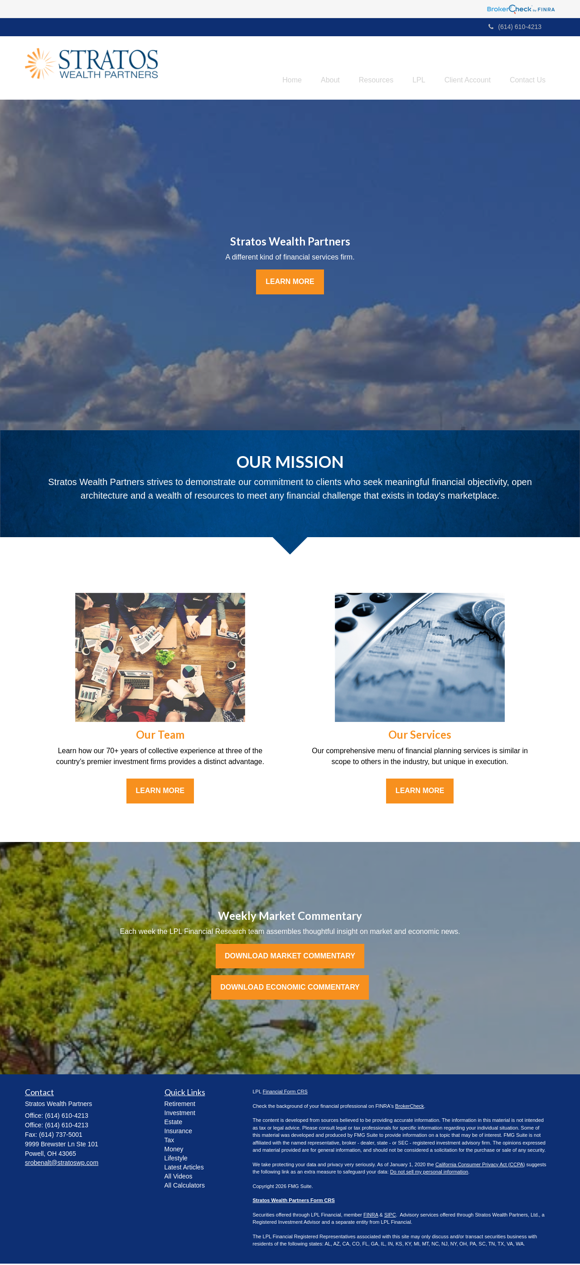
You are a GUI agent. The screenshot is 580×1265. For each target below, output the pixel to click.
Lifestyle (176, 1159)
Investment (179, 1114)
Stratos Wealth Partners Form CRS (294, 1201)
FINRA (370, 1216)
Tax (169, 1141)
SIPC (390, 1216)
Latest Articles (184, 1168)
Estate (173, 1123)
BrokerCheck (409, 1107)
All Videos (178, 1177)
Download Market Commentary (290, 957)
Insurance (178, 1132)
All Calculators (184, 1186)
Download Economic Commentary (290, 988)
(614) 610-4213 (514, 26)
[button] (314, 68)
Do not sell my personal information (429, 1173)
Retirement (179, 1105)
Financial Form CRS (285, 1093)
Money (174, 1150)
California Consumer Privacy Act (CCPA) (480, 1166)
